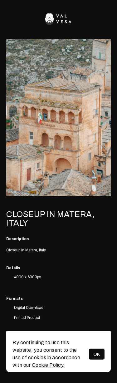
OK (96, 354)
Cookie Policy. (48, 365)
